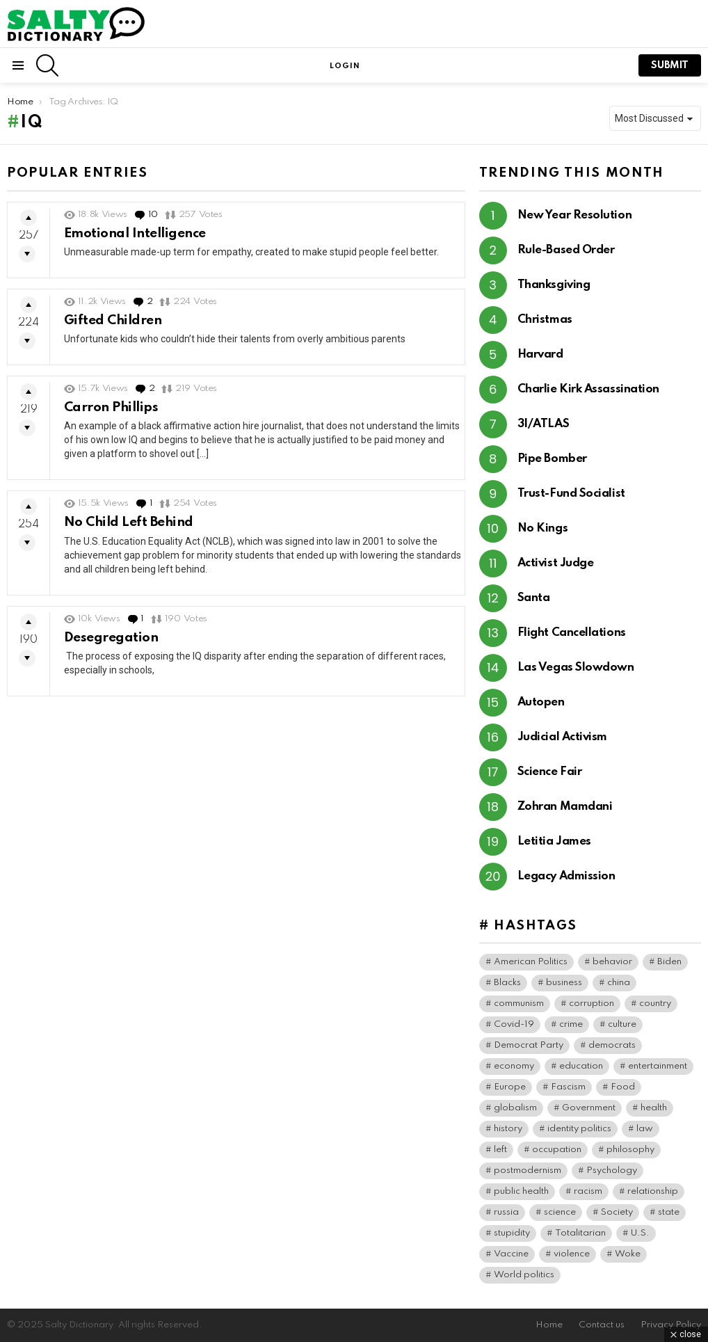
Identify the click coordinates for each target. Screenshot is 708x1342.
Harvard (540, 354)
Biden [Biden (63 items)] (669, 961)
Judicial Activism (562, 737)
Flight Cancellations (571, 633)
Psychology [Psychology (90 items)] (611, 1170)
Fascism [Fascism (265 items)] (568, 1087)
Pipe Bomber (552, 459)
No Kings (542, 528)
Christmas (544, 320)
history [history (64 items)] (508, 1128)
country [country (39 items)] (655, 1003)
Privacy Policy (671, 1324)
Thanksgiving (553, 285)
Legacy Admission (566, 876)
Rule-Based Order (566, 250)
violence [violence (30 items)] (572, 1254)
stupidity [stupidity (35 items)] (512, 1233)
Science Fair (549, 772)
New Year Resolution (574, 215)
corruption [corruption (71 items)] (591, 1003)
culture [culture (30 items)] (622, 1024)
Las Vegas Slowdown (575, 667)
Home (549, 1324)
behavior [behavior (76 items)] (612, 961)
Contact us (602, 1324)
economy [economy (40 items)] (514, 1066)
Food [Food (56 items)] (623, 1087)
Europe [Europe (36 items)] (510, 1087)
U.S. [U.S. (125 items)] (640, 1233)
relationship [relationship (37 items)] (652, 1191)
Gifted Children (112, 320)
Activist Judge (555, 563)
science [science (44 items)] (560, 1212)
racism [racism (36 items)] (588, 1191)
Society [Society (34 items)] (617, 1212)
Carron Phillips (111, 407)
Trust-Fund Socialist (571, 494)
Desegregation (111, 637)
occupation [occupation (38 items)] (556, 1149)
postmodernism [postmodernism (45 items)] (527, 1170)
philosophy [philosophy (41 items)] (630, 1149)
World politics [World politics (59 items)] (524, 1274)
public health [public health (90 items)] (521, 1191)
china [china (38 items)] (618, 982)
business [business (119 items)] (564, 982)
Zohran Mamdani (565, 807)
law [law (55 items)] (644, 1128)
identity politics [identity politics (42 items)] (579, 1128)
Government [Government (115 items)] (589, 1107)
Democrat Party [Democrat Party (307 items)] (528, 1045)
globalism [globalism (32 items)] (515, 1107)
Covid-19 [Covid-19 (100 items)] (514, 1024)
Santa (533, 598)
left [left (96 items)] (500, 1149)
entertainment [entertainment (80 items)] (657, 1066)
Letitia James (554, 841)
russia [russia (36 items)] (506, 1212)
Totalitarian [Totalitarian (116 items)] (580, 1233)
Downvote (27, 254)
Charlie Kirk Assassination (588, 389)
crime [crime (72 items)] (571, 1024)
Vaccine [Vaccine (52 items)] (511, 1254)
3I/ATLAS (543, 424)
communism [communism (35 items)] (519, 1003)
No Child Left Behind (128, 522)
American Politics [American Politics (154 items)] (531, 961)
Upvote (28, 217)
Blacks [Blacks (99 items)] (507, 982)
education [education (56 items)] (581, 1066)
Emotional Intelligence (135, 233)
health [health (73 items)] (654, 1107)
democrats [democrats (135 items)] (612, 1045)
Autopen (541, 702)
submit (670, 65)
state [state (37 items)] (668, 1212)
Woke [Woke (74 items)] (628, 1254)
